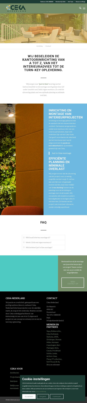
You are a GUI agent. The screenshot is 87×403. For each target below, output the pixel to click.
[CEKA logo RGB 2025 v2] (16, 8)
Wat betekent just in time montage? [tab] (37, 247)
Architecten (14, 373)
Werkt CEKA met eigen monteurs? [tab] (37, 242)
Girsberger (51, 339)
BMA (56, 337)
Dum (55, 356)
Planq (49, 359)
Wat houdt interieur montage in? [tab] (36, 237)
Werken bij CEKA (60, 1)
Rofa (56, 348)
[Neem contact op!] (72, 283)
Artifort (50, 356)
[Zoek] (79, 8)
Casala (49, 351)
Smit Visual (51, 362)
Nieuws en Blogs (80, 1)
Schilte (49, 353)
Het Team (70, 1)
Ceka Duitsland (52, 334)
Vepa (48, 331)
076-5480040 (49, 1)
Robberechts (56, 331)
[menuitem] (60, 1)
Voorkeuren (56, 396)
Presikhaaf (56, 351)
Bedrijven (13, 381)
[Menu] (84, 8)
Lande (54, 353)
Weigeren (42, 396)
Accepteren (29, 396)
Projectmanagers (16, 377)
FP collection (57, 359)
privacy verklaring (40, 391)
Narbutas (50, 337)
